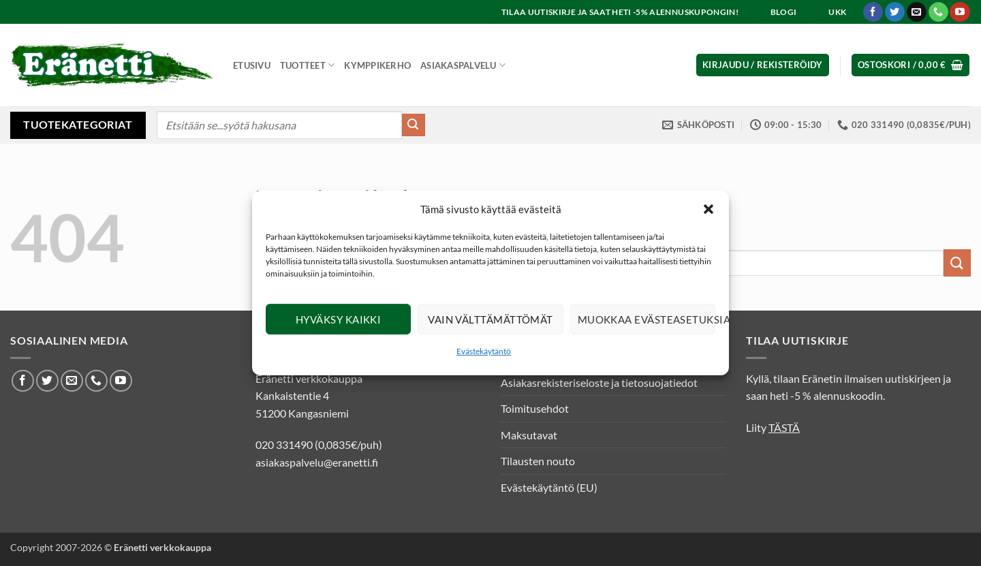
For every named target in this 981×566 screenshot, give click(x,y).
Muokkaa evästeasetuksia (646, 319)
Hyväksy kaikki (338, 319)
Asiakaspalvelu (462, 65)
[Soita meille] (938, 12)
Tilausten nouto (538, 460)
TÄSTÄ (784, 427)
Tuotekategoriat (77, 124)
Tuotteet (307, 65)
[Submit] (413, 125)
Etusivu (251, 65)
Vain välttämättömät (490, 319)
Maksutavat (529, 434)
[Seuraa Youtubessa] (959, 12)
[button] (708, 209)
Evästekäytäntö (483, 351)
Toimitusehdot (535, 408)
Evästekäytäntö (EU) (549, 487)
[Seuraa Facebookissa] (873, 12)
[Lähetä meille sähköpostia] (916, 12)
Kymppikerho (377, 65)
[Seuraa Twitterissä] (895, 12)
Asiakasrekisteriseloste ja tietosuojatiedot (599, 382)
